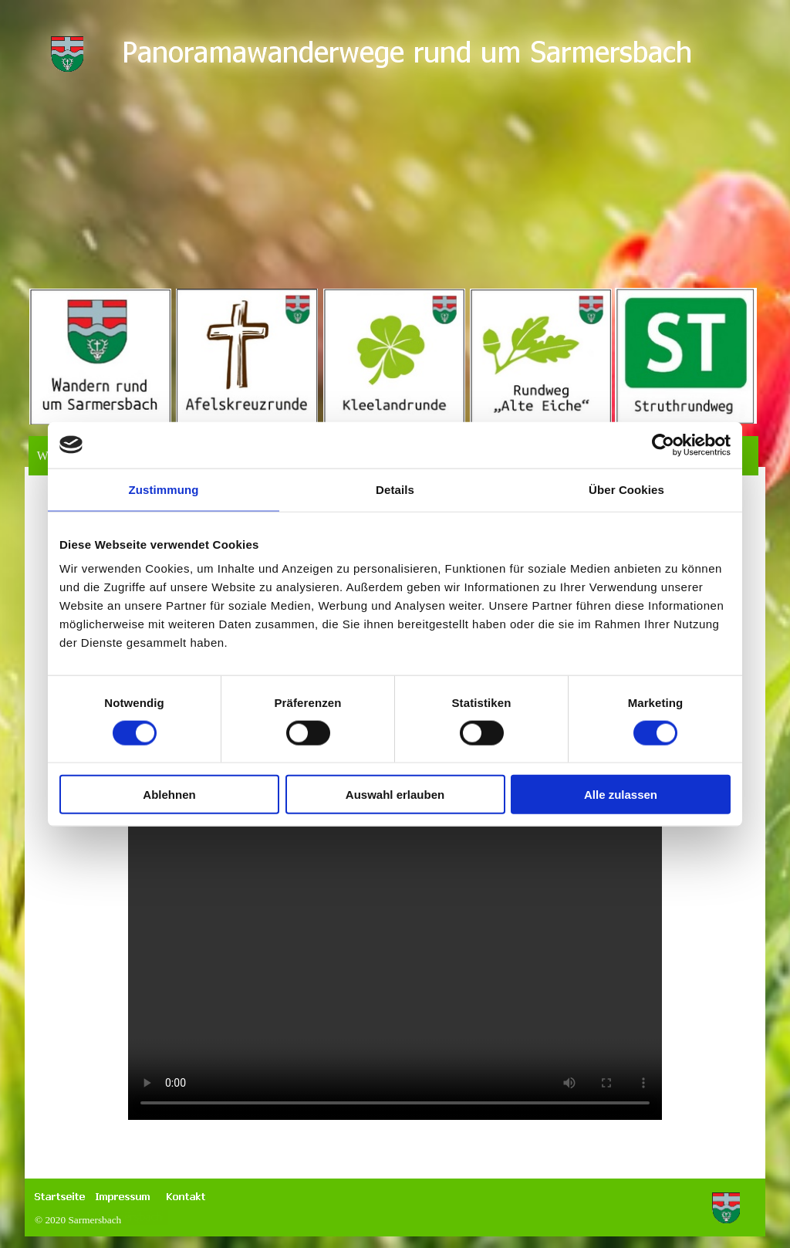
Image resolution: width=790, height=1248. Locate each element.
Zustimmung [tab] (164, 488)
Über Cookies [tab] (626, 488)
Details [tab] (395, 488)
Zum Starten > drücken (395, 889)
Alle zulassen (620, 794)
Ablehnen (169, 794)
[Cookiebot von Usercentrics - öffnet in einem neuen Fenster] (663, 444)
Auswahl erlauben (395, 794)
